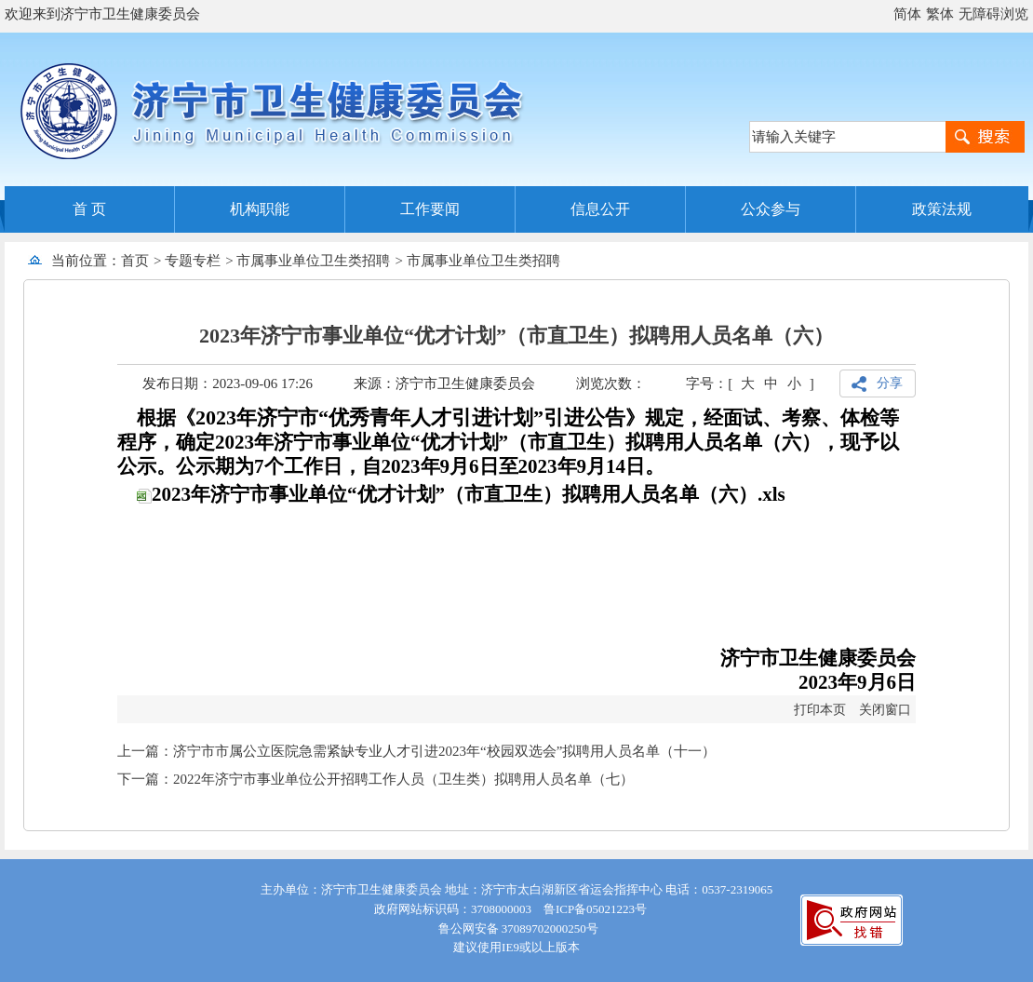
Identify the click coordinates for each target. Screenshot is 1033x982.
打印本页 (820, 710)
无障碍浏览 (993, 14)
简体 (907, 14)
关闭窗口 (885, 710)
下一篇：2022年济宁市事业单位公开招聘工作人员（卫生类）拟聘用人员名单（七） (375, 779)
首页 (135, 260)
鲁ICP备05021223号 (595, 909)
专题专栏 (193, 260)
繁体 (940, 14)
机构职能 (259, 209)
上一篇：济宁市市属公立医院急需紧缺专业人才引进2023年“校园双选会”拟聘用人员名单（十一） (416, 751)
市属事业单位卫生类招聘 (313, 260)
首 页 (89, 209)
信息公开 (600, 209)
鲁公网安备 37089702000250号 (516, 928)
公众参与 (770, 209)
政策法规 (942, 209)
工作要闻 (430, 209)
